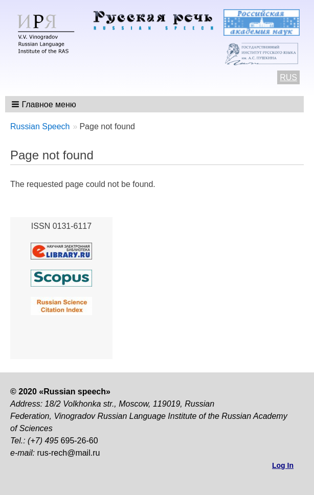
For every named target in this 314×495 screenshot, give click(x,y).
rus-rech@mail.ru (68, 453)
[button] (44, 104)
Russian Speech (40, 126)
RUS (288, 77)
